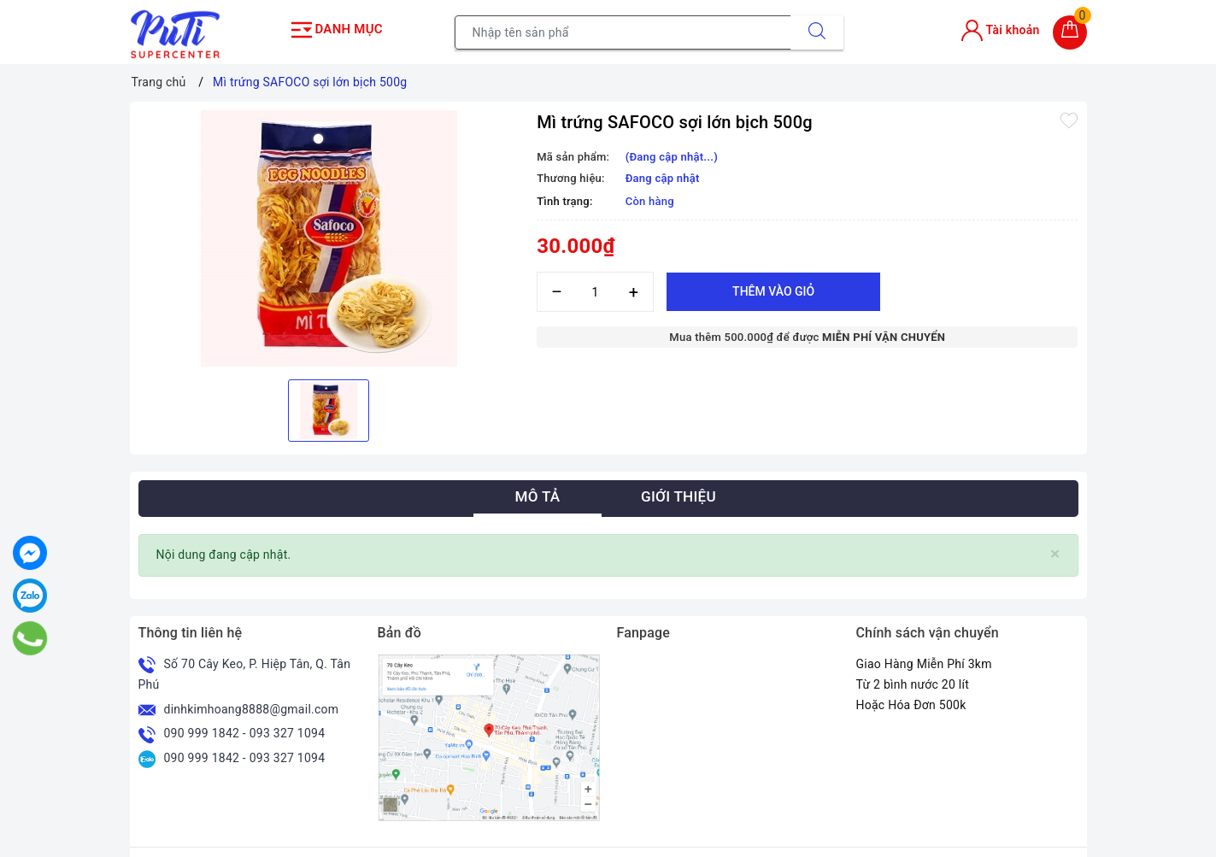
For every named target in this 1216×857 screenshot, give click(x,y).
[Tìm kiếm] (816, 30)
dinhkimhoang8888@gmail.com (251, 704)
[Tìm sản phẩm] (623, 30)
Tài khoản (1000, 27)
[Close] (1055, 550)
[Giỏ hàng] (1070, 30)
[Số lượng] (595, 287)
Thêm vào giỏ (773, 287)
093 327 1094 (288, 729)
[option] (329, 234)
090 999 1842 (202, 729)
